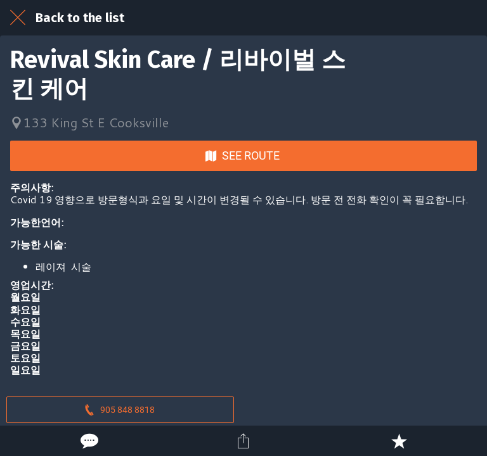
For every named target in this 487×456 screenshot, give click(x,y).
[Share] (243, 441)
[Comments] (88, 441)
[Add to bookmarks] (399, 441)
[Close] (17, 17)
